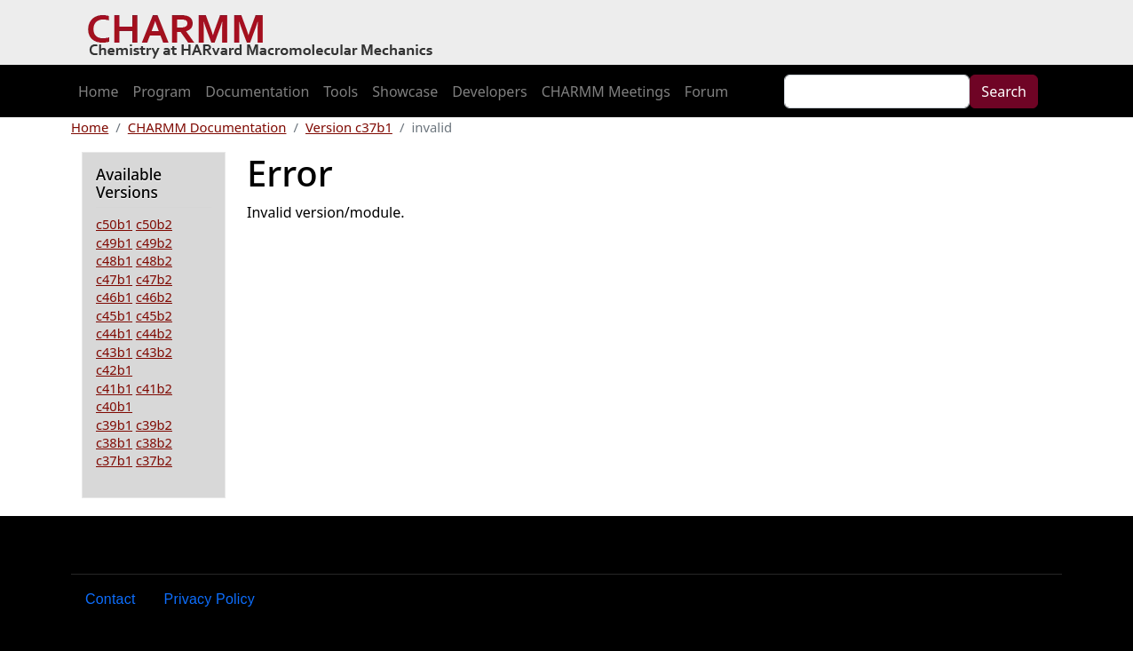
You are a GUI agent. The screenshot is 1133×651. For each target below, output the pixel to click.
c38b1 (114, 442)
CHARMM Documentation (207, 127)
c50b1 (114, 224)
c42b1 (114, 369)
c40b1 (114, 406)
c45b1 (114, 315)
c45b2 (154, 315)
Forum (706, 91)
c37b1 (114, 460)
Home (98, 91)
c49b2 (154, 242)
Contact (110, 599)
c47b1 (114, 279)
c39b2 (154, 424)
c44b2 (154, 333)
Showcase (405, 91)
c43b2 (154, 352)
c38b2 (154, 442)
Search (1003, 91)
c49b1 (114, 242)
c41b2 (154, 388)
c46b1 (114, 297)
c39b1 (114, 424)
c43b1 (114, 352)
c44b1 (114, 333)
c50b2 (154, 224)
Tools (340, 91)
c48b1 (114, 260)
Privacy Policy (209, 599)
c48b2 (154, 260)
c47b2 (154, 279)
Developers (489, 91)
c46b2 (154, 297)
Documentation (257, 91)
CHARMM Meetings (606, 91)
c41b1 (114, 388)
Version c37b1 (348, 127)
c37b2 (154, 460)
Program (162, 91)
